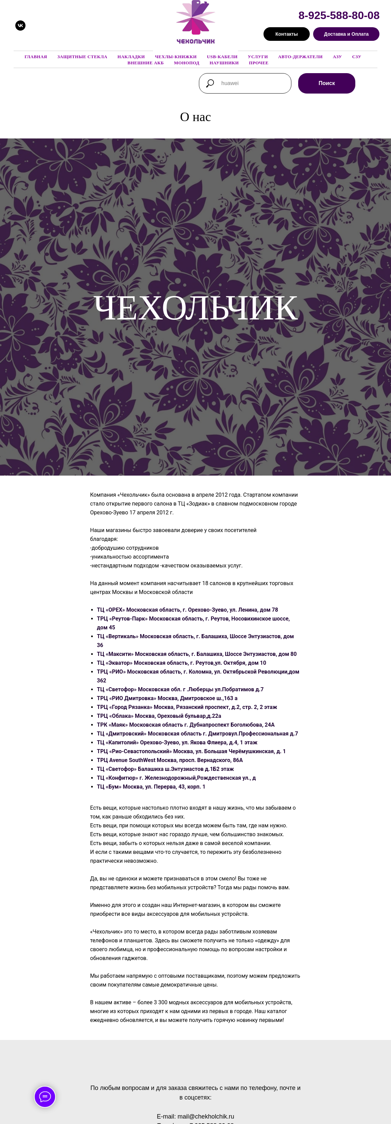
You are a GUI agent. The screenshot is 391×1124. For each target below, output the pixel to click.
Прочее (259, 62)
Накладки (131, 56)
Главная (35, 56)
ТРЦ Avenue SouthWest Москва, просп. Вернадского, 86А (170, 760)
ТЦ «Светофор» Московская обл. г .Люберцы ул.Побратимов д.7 (180, 689)
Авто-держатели (300, 56)
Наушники (224, 62)
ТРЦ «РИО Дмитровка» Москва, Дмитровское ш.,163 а (167, 698)
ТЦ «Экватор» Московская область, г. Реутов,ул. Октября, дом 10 (181, 663)
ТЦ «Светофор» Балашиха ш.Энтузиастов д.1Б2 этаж (165, 769)
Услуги (258, 56)
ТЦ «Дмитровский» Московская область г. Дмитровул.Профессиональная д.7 (197, 733)
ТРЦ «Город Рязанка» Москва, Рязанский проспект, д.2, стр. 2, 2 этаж (187, 707)
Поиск (327, 83)
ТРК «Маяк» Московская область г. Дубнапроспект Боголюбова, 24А (186, 725)
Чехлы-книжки (176, 56)
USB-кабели (222, 56)
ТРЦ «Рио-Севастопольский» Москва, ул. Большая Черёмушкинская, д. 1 (191, 751)
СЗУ (356, 56)
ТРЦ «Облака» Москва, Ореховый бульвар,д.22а (159, 716)
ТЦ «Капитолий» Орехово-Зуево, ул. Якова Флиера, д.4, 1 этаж (177, 742)
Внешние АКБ (146, 62)
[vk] (20, 25)
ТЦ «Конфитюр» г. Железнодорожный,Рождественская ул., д (176, 778)
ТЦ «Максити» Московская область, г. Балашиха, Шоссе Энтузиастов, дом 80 (197, 654)
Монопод (187, 62)
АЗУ (337, 56)
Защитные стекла (82, 56)
